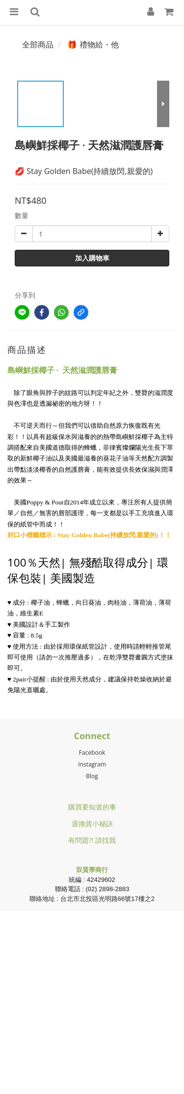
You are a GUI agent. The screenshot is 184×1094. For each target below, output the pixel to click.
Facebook (92, 752)
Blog (92, 776)
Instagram (92, 764)
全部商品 (37, 44)
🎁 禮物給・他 (92, 44)
